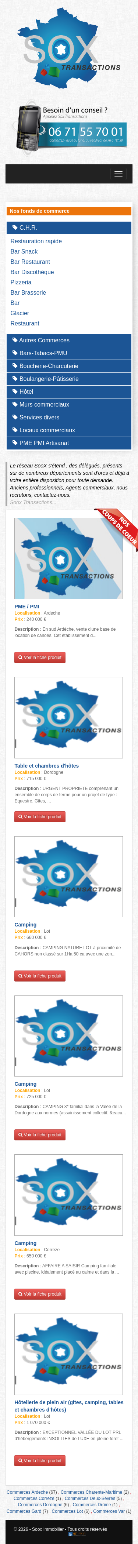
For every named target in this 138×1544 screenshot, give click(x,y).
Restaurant (24, 323)
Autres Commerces (41, 340)
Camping (25, 925)
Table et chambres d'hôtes (46, 766)
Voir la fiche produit (39, 657)
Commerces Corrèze (34, 1498)
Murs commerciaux (41, 404)
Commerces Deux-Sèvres (90, 1498)
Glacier (19, 313)
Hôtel (23, 392)
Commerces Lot (67, 1511)
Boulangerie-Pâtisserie (45, 379)
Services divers (36, 417)
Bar (15, 303)
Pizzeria (20, 282)
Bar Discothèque (32, 272)
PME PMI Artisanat (41, 443)
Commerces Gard (24, 1511)
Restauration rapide (36, 241)
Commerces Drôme (92, 1504)
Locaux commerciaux (44, 430)
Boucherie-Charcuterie (45, 366)
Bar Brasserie (28, 293)
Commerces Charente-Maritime (91, 1492)
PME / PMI (26, 606)
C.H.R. (25, 228)
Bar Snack (24, 251)
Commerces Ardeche (27, 1492)
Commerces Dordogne (40, 1504)
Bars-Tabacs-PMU (40, 353)
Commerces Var (109, 1511)
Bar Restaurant (30, 262)
